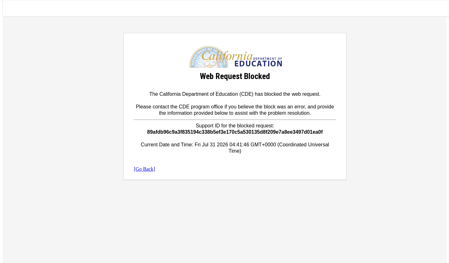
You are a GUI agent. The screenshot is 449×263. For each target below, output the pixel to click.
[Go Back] (144, 169)
